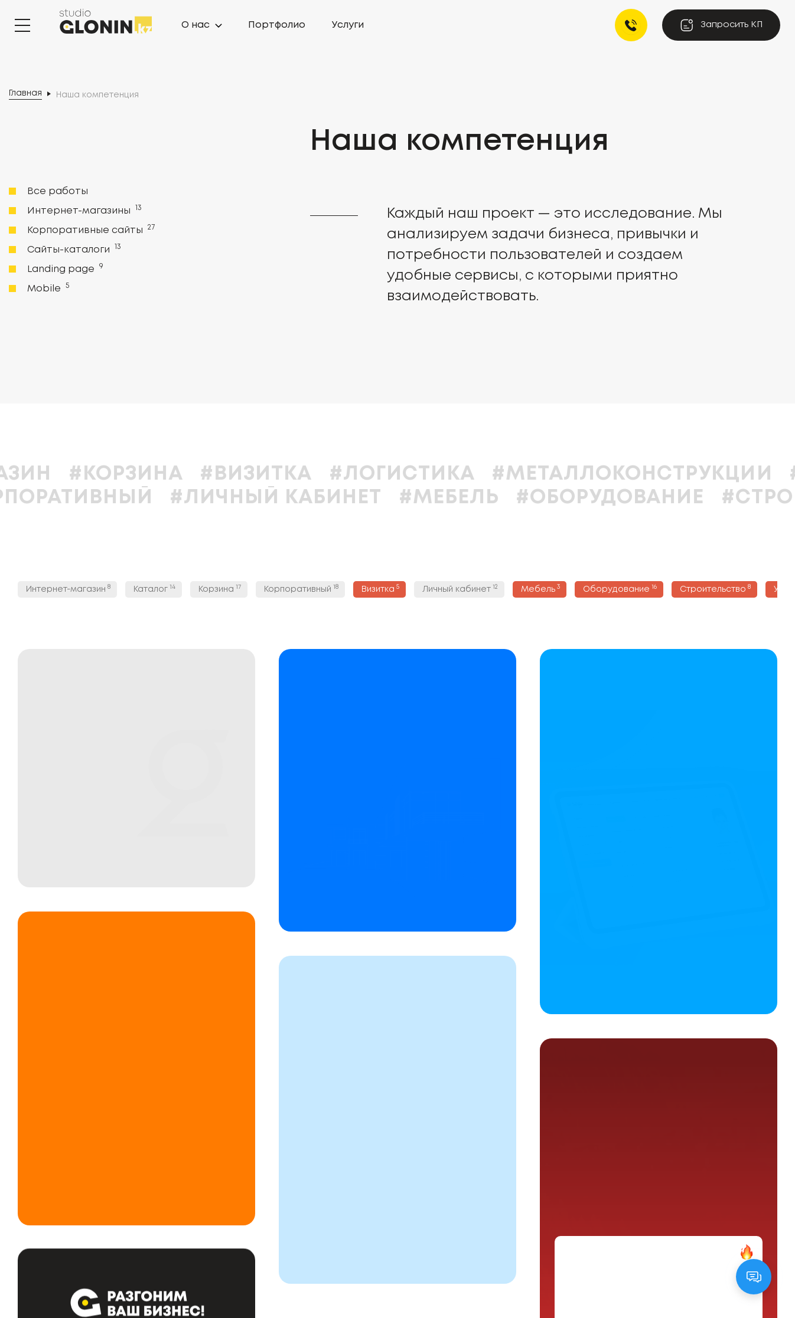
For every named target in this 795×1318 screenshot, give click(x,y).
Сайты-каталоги (73, 249)
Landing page (64, 268)
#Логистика (492, 474)
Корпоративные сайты (89, 229)
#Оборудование (700, 497)
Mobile (47, 288)
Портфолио (276, 25)
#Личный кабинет (366, 497)
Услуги (348, 25)
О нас (195, 25)
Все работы (57, 191)
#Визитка (346, 474)
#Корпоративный (140, 497)
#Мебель (538, 497)
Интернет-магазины (83, 210)
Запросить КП (721, 25)
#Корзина (215, 474)
